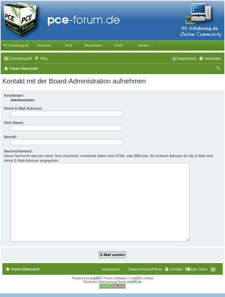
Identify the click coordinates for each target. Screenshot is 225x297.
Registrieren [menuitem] (186, 58)
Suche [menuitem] (219, 69)
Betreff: (10, 137)
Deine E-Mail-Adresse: (23, 108)
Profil (118, 45)
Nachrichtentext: (18, 151)
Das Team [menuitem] (199, 269)
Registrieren (94, 45)
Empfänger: (14, 95)
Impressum (111, 269)
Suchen (143, 45)
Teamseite (44, 45)
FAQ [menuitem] (43, 58)
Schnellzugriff (21, 58)
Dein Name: (14, 123)
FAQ (68, 45)
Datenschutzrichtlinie (145, 269)
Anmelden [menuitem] (212, 58)
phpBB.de (134, 282)
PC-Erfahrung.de (16, 45)
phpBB (95, 278)
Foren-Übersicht (25, 269)
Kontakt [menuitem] (176, 269)
